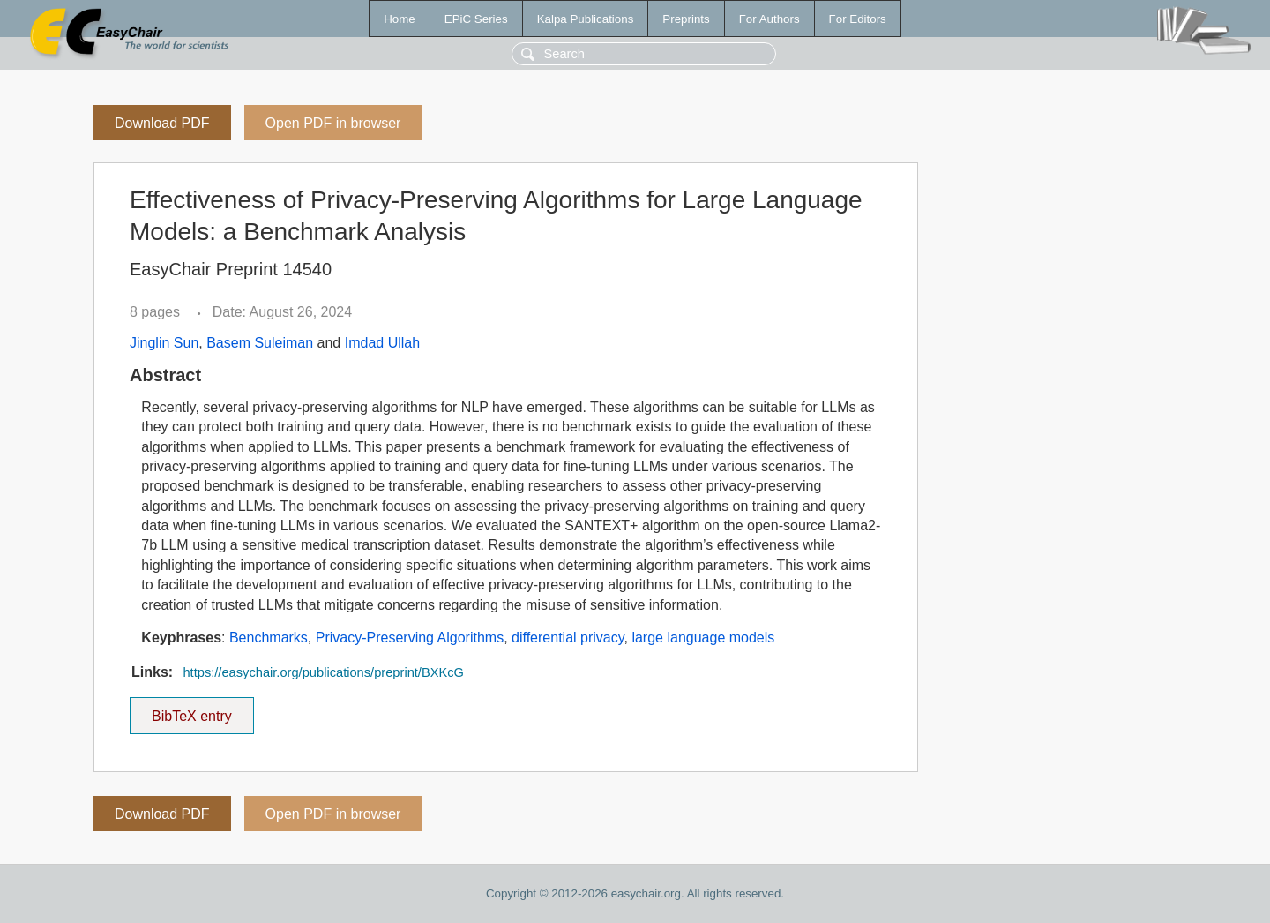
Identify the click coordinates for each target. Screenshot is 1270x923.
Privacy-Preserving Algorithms (410, 637)
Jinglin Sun (164, 342)
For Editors (857, 19)
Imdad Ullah (382, 342)
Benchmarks (268, 637)
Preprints (685, 19)
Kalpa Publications (585, 19)
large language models (702, 637)
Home (399, 19)
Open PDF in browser (333, 123)
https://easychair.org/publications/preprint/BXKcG (323, 672)
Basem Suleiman (259, 342)
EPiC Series (476, 19)
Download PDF (162, 123)
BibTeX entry (191, 710)
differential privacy (568, 637)
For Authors (769, 19)
